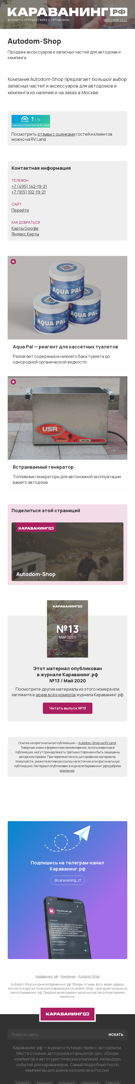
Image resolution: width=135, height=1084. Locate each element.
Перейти (20, 210)
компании (67, 770)
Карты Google (25, 228)
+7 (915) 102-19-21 (29, 192)
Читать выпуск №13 (67, 708)
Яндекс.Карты (25, 234)
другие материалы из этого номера (77, 689)
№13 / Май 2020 (115, 19)
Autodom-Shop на (97, 743)
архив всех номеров (56, 694)
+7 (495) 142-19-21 (29, 186)
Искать (116, 1034)
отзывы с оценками (56, 134)
